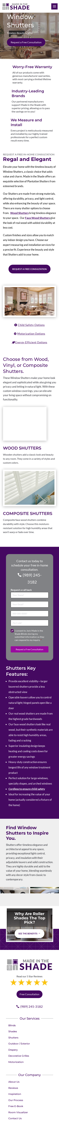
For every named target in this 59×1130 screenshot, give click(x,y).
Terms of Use (45, 1120)
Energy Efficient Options (31, 342)
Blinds (12, 963)
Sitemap (37, 1124)
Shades (12, 969)
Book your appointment (18, 1094)
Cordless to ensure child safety (26, 726)
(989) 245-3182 (32, 516)
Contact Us (15, 1056)
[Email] (29, 542)
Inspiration (14, 1031)
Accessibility (25, 1124)
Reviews (13, 1025)
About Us (14, 1019)
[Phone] (29, 551)
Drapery (13, 987)
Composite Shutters (27, 451)
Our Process (15, 1037)
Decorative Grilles (18, 993)
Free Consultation (29, 932)
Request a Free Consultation (26, 42)
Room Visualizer (18, 1050)
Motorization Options (31, 333)
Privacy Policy (30, 1120)
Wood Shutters (19, 213)
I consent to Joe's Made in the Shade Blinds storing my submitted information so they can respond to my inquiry (29, 573)
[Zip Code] (29, 561)
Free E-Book (15, 1043)
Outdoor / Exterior (19, 981)
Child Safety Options (31, 325)
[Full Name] (29, 533)
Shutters (13, 975)
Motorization (16, 999)
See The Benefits (27, 871)
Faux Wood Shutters (37, 218)
